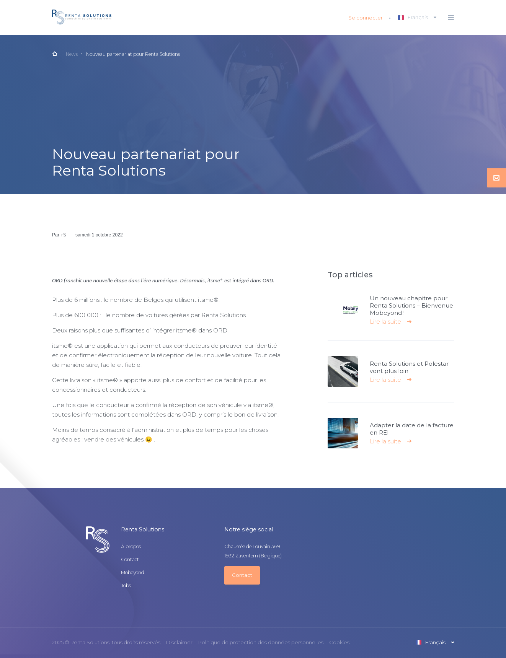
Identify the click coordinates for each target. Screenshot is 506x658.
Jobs (126, 585)
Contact (130, 559)
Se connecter (365, 18)
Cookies (339, 642)
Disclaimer (179, 642)
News (72, 54)
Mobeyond (132, 572)
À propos (131, 546)
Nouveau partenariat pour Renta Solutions (133, 54)
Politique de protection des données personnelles (260, 642)
